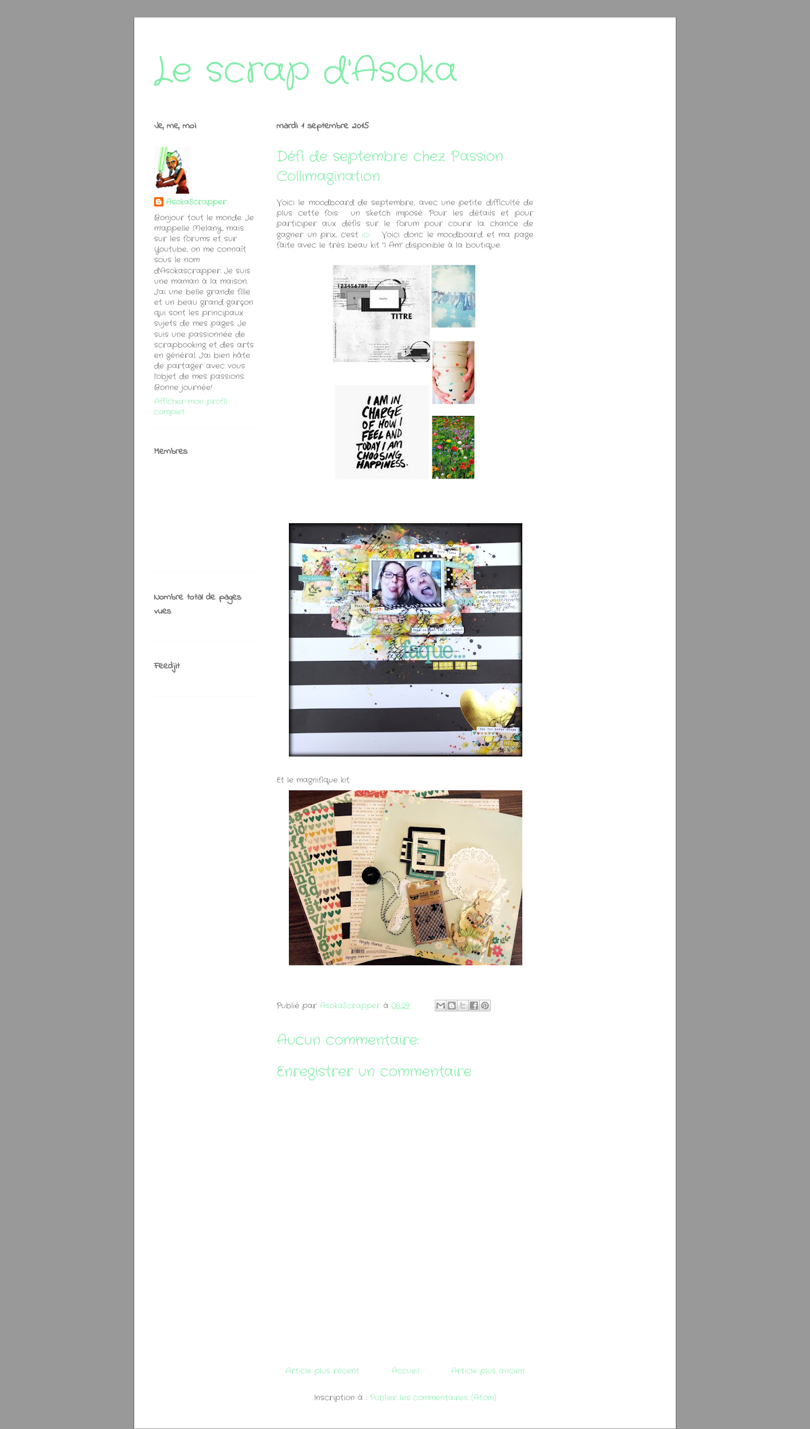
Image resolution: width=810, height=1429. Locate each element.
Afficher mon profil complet (190, 407)
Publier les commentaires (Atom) (433, 1397)
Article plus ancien (488, 1371)
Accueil (406, 1371)
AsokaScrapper (196, 202)
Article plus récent (322, 1371)
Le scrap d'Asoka (306, 71)
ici (366, 234)
